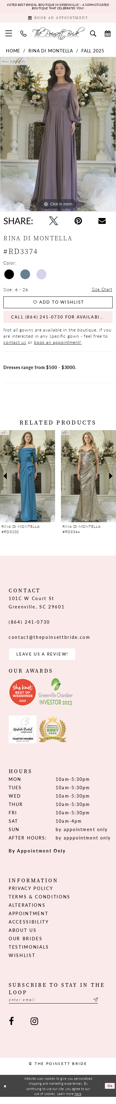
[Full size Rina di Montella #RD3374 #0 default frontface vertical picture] (58, 136)
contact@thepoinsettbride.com (49, 642)
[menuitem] (8, 35)
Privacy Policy (31, 894)
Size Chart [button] (101, 291)
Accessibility (29, 928)
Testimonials (29, 953)
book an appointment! (58, 347)
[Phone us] (23, 35)
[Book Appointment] (58, 19)
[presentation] (27, 481)
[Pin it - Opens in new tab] (78, 222)
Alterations (27, 911)
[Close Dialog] (5, 1093)
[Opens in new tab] (23, 698)
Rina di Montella (50, 53)
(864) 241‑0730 (29, 627)
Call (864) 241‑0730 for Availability (62, 321)
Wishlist (22, 961)
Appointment (28, 919)
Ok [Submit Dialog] (110, 1092)
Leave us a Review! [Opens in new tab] (44, 660)
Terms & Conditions (40, 903)
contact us (14, 347)
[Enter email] (58, 1006)
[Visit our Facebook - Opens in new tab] (11, 1028)
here (78, 1100)
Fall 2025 (92, 53)
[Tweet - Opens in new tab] (53, 222)
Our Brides (26, 945)
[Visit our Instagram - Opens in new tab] (34, 1028)
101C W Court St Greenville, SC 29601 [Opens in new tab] (37, 607)
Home (13, 53)
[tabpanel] (58, 136)
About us (23, 936)
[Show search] (93, 35)
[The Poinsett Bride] (58, 35)
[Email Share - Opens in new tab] (102, 222)
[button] (8, 35)
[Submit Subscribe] (103, 1006)
